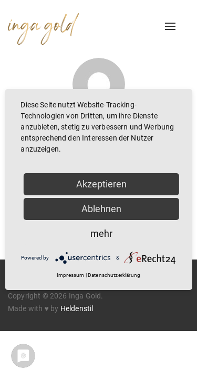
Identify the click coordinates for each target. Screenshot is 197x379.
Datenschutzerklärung (114, 275)
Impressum (70, 275)
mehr (101, 233)
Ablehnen (101, 208)
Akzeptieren (101, 184)
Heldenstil (77, 308)
